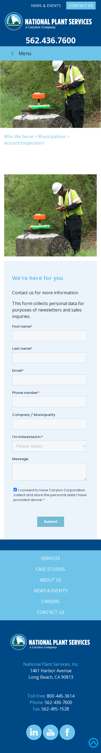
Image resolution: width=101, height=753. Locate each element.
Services (50, 558)
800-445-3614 (60, 696)
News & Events (46, 5)
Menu (20, 53)
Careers (50, 601)
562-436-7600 (58, 702)
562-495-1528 (55, 709)
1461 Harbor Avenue (51, 671)
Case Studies (50, 569)
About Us (50, 580)
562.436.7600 (51, 40)
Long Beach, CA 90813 (51, 677)
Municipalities (52, 136)
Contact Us (81, 5)
